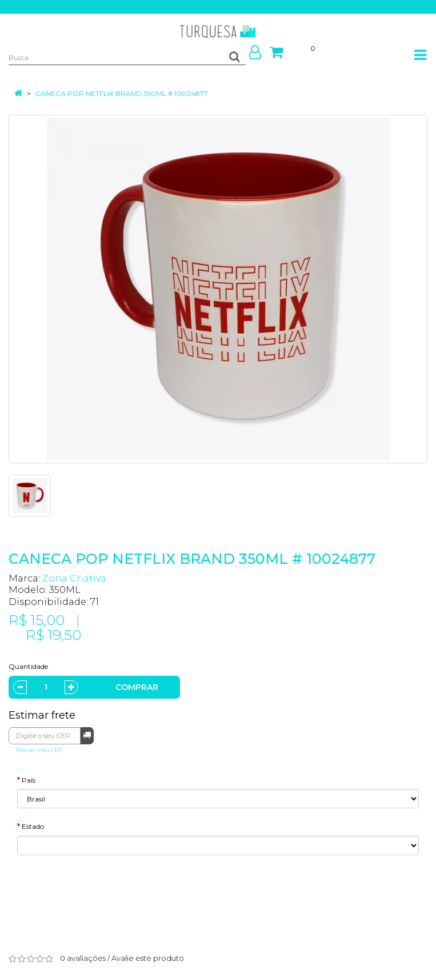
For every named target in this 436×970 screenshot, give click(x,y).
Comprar (136, 687)
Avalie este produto (147, 958)
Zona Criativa (74, 578)
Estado (33, 826)
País (28, 780)
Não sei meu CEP (38, 750)
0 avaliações (83, 958)
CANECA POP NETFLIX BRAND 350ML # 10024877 (121, 93)
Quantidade (28, 666)
